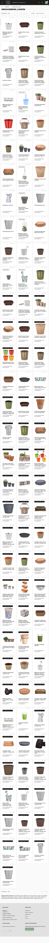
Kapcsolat (5, 910)
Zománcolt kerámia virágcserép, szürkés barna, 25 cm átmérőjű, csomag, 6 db (23, 364)
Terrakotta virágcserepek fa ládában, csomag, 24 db (40, 699)
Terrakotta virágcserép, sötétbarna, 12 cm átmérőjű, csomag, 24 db (40, 778)
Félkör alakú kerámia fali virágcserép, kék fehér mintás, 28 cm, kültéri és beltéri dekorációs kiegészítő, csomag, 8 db (40, 596)
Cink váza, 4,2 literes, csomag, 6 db (39, 856)
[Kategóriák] (2, 2)
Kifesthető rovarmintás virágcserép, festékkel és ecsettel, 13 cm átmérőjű (8, 57)
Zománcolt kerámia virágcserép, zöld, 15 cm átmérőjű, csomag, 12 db (8, 412)
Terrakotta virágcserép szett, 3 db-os (39, 105)
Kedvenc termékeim (29, 912)
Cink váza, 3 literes (7, 80)
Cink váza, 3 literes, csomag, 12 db (7, 438)
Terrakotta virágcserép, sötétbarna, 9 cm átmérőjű (39, 259)
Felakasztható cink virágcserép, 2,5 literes (23, 258)
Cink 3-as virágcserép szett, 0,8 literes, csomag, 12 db (23, 856)
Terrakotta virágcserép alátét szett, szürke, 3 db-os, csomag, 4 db (40, 490)
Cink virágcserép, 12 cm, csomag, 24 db (40, 804)
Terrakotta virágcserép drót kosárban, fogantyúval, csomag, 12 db (24, 517)
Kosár (26, 916)
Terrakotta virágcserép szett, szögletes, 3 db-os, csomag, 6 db (40, 438)
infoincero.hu (22, 2)
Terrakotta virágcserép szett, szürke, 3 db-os (23, 155)
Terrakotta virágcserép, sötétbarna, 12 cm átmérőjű (8, 259)
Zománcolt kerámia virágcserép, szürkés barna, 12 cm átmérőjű (8, 156)
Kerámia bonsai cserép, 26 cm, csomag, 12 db (8, 310)
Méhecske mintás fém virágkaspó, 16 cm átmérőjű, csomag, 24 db (8, 543)
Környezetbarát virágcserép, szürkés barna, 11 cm (7, 285)
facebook (3, 931)
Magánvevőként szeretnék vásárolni (10, 919)
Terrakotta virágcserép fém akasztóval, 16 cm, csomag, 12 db (23, 647)
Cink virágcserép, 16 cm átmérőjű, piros (8, 131)
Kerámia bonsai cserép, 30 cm (23, 57)
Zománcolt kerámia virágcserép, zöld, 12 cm (39, 33)
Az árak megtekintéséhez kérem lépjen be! (7, 37)
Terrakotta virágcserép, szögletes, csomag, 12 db (40, 621)
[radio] (33, 13)
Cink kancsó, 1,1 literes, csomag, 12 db (39, 725)
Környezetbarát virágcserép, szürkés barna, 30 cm (23, 208)
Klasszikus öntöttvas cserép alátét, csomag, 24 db (39, 752)
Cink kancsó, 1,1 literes (8, 205)
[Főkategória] (1, 6)
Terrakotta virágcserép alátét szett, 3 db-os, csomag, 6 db (8, 337)
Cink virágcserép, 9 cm (39, 205)
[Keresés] (39, 2)
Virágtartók (7, 6)
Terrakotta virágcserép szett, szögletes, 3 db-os (8, 179)
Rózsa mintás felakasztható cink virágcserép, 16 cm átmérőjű (22, 285)
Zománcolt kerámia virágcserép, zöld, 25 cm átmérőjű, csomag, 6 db (24, 438)
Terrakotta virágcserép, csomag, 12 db (8, 516)
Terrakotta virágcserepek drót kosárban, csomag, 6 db (8, 647)
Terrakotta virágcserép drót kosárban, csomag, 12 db (23, 673)
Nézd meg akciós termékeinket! (9, 926)
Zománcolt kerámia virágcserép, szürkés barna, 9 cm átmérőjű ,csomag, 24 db (23, 778)
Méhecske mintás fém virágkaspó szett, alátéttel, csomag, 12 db (8, 726)
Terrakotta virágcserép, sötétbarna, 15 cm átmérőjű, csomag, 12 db (40, 830)
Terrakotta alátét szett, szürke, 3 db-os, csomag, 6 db (24, 543)
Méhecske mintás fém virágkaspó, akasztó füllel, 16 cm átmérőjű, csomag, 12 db (39, 674)
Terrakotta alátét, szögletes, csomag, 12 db (8, 751)
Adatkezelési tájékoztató (7, 917)
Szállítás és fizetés (7, 913)
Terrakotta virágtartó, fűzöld (23, 723)
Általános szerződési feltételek (9, 915)
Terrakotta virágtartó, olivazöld (39, 645)
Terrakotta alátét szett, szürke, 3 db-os (23, 387)
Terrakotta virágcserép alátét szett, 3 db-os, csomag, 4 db (39, 569)
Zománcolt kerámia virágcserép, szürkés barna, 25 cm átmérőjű (23, 81)
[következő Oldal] (24, 13)
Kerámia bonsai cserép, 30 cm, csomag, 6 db (23, 337)
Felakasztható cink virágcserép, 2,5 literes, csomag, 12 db (23, 804)
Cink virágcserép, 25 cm (8, 231)
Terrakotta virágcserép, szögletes (8, 387)
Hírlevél (26, 918)
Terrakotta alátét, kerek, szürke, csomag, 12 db (24, 751)
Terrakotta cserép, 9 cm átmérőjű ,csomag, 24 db (40, 542)
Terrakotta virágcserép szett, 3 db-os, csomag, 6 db (40, 311)
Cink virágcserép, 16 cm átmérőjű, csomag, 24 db (8, 363)
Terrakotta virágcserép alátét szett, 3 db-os (39, 155)
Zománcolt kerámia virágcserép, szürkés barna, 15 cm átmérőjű (39, 81)
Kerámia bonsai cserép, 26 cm (23, 33)
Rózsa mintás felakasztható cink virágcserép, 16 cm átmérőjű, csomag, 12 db (8, 805)
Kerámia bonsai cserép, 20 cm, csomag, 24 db (23, 412)
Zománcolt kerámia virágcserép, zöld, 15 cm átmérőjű (39, 57)
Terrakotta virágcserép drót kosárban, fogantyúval (23, 132)
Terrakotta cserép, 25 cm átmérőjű (40, 179)
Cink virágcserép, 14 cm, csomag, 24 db (8, 830)
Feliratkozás (28, 928)
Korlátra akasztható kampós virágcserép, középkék (23, 107)
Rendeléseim (27, 914)
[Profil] (42, 2)
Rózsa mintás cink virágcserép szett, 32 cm (40, 387)
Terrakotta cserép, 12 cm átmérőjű (40, 131)
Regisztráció (27, 910)
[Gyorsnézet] (13, 17)
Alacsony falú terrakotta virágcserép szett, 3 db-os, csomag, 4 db (24, 595)
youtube (10, 931)
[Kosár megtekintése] (46, 2)
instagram (5, 931)
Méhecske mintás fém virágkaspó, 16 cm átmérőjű (8, 33)
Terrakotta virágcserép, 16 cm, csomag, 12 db (39, 412)
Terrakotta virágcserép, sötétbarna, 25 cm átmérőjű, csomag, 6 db (8, 778)
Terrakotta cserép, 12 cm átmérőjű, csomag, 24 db (8, 568)
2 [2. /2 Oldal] (21, 13)
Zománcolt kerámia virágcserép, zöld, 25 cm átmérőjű (40, 283)
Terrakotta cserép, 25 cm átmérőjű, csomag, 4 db (40, 337)
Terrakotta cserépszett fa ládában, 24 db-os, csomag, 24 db (40, 517)
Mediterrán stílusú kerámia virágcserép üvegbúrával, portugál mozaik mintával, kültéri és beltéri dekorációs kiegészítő (23, 236)
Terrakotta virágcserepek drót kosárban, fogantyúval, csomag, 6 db (24, 465)
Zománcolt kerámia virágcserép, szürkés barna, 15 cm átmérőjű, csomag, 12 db (39, 364)
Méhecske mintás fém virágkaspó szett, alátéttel (8, 105)
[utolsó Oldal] (26, 13)
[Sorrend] (41, 13)
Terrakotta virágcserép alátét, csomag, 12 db (23, 699)
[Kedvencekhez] (10, 17)
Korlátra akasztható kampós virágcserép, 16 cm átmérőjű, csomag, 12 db (40, 465)
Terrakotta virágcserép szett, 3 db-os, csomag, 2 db (8, 464)
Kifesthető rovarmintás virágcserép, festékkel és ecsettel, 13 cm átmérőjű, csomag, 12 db (24, 311)
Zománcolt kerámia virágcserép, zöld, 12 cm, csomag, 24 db (24, 569)
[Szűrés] (1, 22)
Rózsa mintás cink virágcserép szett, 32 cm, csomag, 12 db (8, 856)
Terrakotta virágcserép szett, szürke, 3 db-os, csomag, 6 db (8, 490)
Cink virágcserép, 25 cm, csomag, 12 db (8, 882)
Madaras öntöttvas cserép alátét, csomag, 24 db (8, 699)
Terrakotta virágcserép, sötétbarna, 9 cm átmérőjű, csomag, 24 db (24, 830)
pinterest (8, 931)
